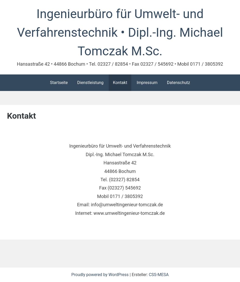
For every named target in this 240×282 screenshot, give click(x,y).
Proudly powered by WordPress (100, 274)
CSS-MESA (159, 274)
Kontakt (120, 82)
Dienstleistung (90, 82)
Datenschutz (178, 82)
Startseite (59, 82)
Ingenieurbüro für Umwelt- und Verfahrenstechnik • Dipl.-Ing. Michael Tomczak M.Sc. (120, 32)
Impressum (147, 82)
